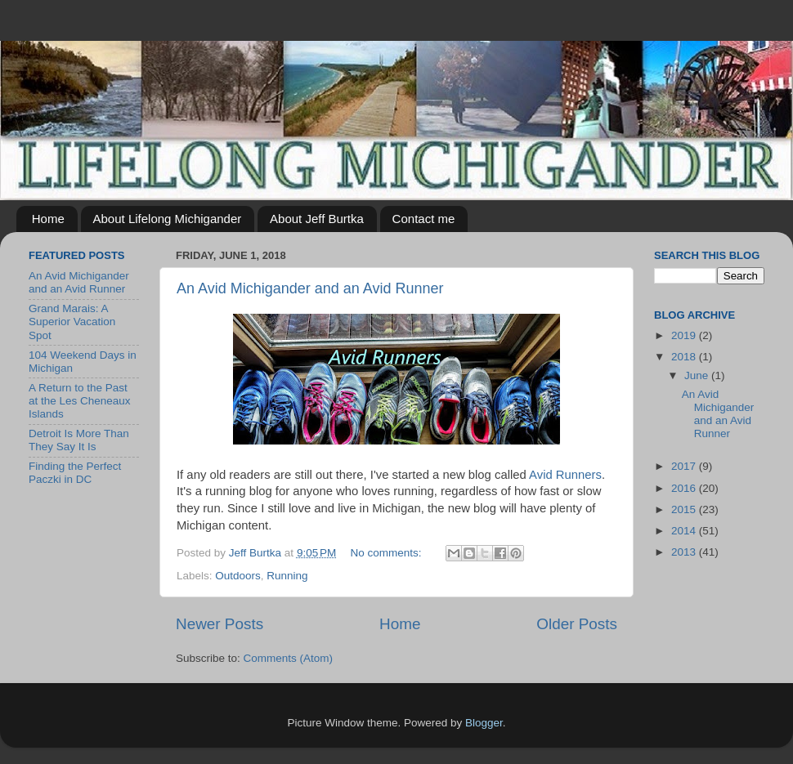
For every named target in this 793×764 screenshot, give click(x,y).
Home (48, 219)
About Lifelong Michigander (167, 219)
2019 (685, 335)
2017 (685, 466)
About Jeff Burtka (317, 219)
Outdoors (238, 576)
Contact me (423, 219)
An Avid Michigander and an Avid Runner (310, 288)
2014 (685, 531)
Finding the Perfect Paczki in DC (75, 472)
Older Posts (576, 623)
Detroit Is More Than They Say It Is (79, 440)
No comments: (388, 553)
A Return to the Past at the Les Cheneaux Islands (80, 401)
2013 (685, 552)
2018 (685, 357)
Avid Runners (565, 474)
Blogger (484, 723)
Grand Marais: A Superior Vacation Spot (72, 321)
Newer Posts (219, 623)
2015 (685, 509)
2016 (685, 488)
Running (287, 576)
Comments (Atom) (289, 658)
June (697, 375)
